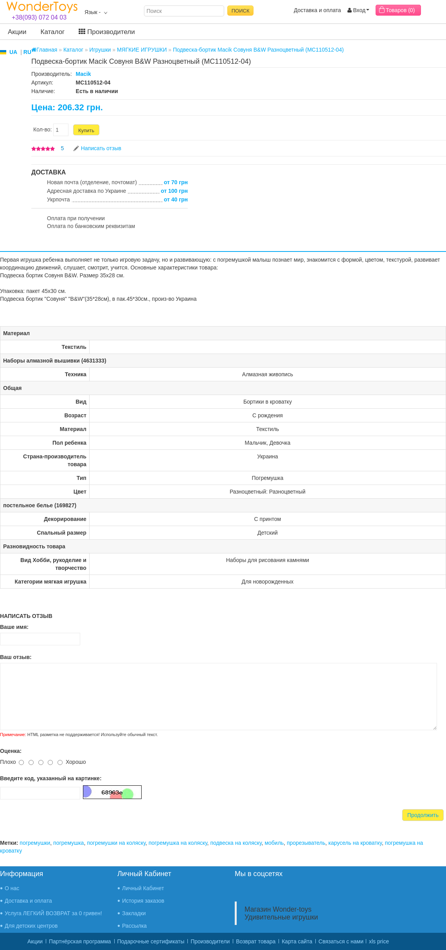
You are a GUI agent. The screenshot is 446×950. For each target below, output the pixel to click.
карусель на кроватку (355, 843)
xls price (379, 941)
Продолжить (423, 815)
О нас (12, 888)
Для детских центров (31, 926)
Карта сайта (297, 941)
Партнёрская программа (80, 941)
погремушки (35, 843)
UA (13, 52)
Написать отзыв (101, 148)
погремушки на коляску (116, 843)
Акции (17, 32)
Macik (83, 74)
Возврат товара (255, 941)
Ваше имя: (14, 627)
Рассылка (134, 926)
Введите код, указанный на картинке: (51, 778)
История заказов (143, 901)
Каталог (53, 32)
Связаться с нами (340, 941)
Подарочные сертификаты (151, 941)
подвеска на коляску (235, 843)
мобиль (274, 843)
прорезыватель (306, 843)
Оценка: (11, 751)
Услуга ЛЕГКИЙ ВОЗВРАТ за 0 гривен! (53, 913)
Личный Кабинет (143, 888)
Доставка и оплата (317, 10)
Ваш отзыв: (16, 657)
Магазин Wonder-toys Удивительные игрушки (281, 913)
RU (27, 52)
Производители (107, 32)
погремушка (68, 843)
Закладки (134, 913)
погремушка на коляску (178, 843)
